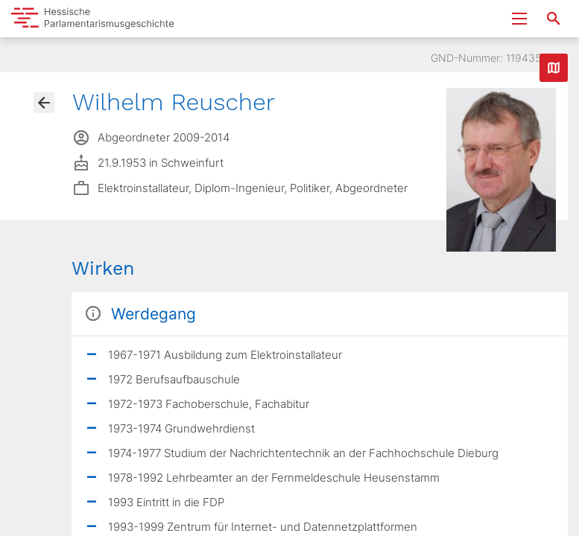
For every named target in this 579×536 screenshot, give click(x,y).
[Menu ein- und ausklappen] (519, 18)
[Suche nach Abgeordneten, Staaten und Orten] (554, 18)
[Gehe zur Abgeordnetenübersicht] (44, 102)
